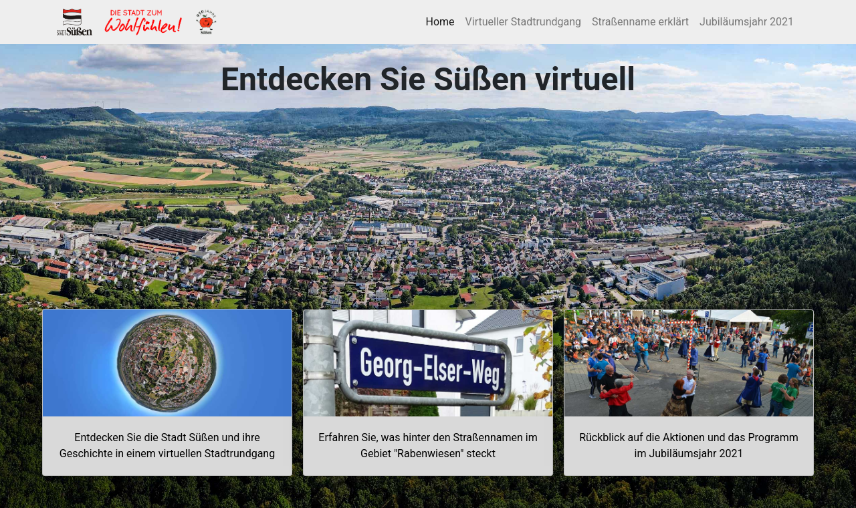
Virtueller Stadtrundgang (523, 21)
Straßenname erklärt (640, 21)
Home (443, 20)
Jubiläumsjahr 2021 (747, 21)
